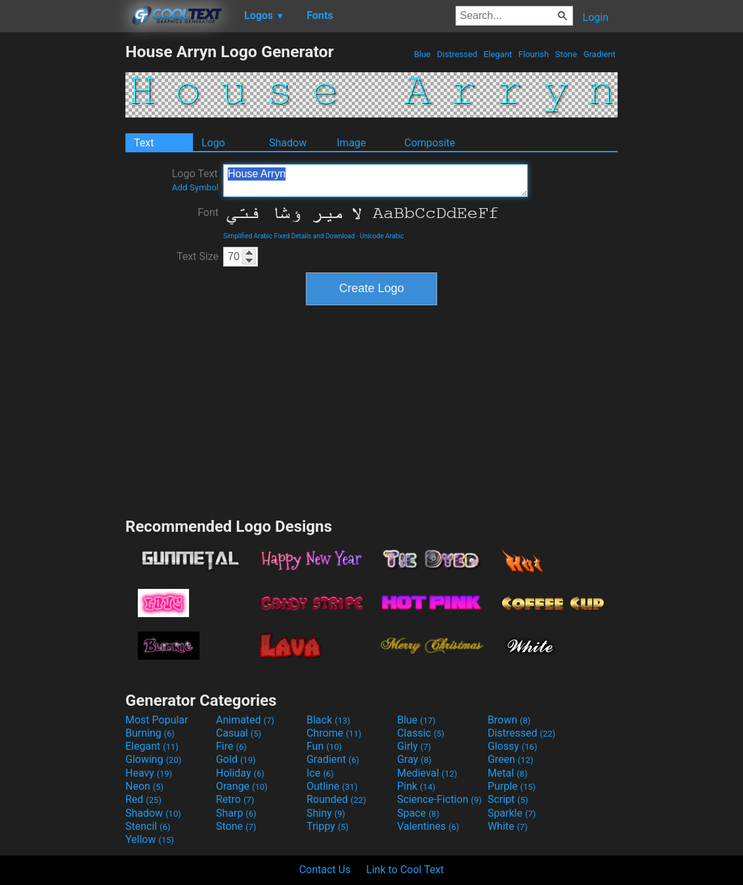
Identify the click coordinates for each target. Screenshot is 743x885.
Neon (144, 786)
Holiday (240, 773)
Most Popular (156, 720)
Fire (231, 746)
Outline (332, 786)
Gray (414, 759)
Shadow (288, 143)
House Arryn (375, 180)
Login (595, 17)
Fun (324, 746)
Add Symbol (195, 187)
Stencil (147, 826)
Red (143, 799)
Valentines (428, 826)
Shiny (326, 813)
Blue (422, 54)
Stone (566, 54)
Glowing (153, 759)
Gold (236, 759)
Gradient (600, 54)
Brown (509, 720)
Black (328, 720)
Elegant (498, 54)
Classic (420, 733)
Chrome (334, 733)
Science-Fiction (439, 799)
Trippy (328, 826)
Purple (512, 786)
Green (511, 759)
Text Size (198, 256)
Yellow (149, 839)
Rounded (336, 799)
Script (508, 799)
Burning (150, 733)
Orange (242, 786)
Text (144, 143)
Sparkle (512, 813)
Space (418, 813)
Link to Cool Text (405, 869)
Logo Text (195, 179)
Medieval (427, 773)
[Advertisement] (62, 239)
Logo (213, 143)
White (508, 826)
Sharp (236, 813)
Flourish (534, 54)
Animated (245, 720)
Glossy (513, 746)
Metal (508, 773)
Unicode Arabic (382, 236)
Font (208, 212)
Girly (414, 746)
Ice (320, 773)
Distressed (457, 54)
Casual (238, 733)
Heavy (148, 773)
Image (351, 143)
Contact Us (325, 869)
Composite (430, 143)
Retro (235, 799)
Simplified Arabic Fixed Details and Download (288, 236)
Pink (416, 786)
